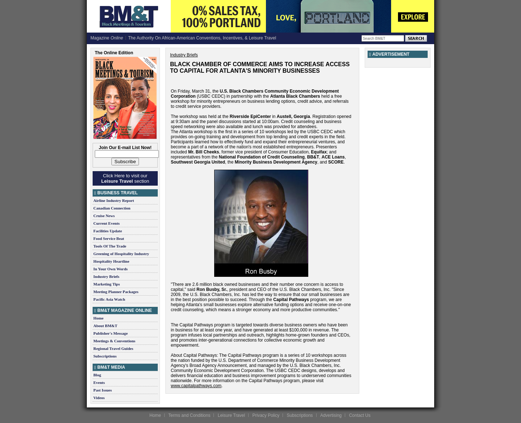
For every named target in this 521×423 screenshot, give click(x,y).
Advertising (331, 415)
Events (99, 382)
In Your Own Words (110, 269)
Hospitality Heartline (111, 261)
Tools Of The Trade (109, 246)
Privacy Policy (265, 415)
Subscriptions (105, 356)
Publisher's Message (110, 333)
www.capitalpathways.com (196, 385)
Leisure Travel (231, 415)
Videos (99, 397)
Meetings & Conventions (114, 341)
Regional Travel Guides (113, 348)
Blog (97, 375)
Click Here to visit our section (125, 178)
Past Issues (102, 390)
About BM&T (105, 325)
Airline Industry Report (113, 200)
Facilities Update (107, 231)
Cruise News (104, 215)
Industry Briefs (106, 276)
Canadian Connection (111, 208)
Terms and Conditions (189, 415)
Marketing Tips (106, 284)
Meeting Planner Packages (115, 291)
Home (98, 318)
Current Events (106, 223)
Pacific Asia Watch (109, 299)
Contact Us (359, 415)
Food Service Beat (108, 238)
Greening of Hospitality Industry (121, 253)
